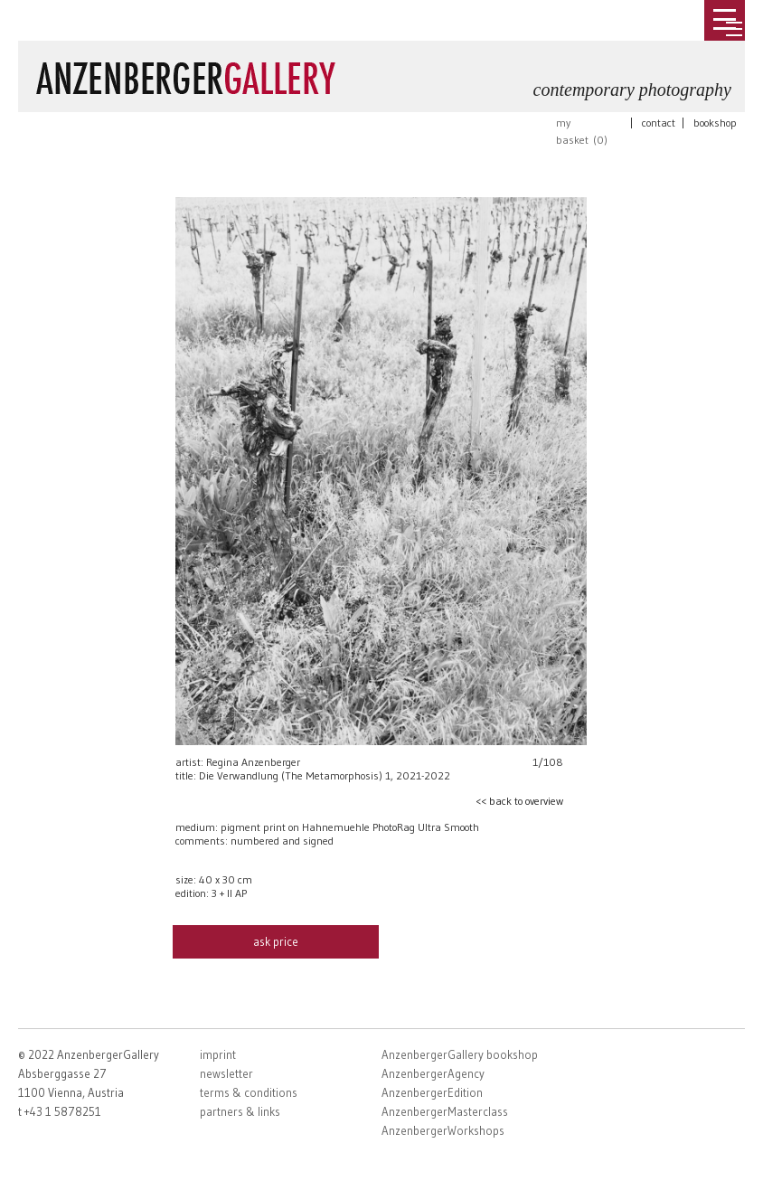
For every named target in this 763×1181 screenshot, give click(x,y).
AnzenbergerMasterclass (445, 1111)
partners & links (240, 1111)
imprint (218, 1054)
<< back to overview (519, 801)
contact (658, 122)
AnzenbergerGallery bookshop (460, 1054)
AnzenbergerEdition (432, 1092)
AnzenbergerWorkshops (443, 1130)
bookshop (715, 122)
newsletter (226, 1073)
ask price (275, 941)
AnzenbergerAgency (433, 1073)
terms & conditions (248, 1092)
